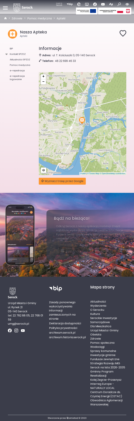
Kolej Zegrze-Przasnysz (105, 380)
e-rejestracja (17, 70)
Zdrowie (17, 18)
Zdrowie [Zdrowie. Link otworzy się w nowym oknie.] (95, 339)
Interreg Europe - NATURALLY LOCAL (102, 386)
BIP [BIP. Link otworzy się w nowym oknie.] (11, 48)
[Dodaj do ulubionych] (122, 34)
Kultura (95, 314)
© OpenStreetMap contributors (112, 173)
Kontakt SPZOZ (17, 54)
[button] (82, 120)
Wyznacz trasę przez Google (62, 181)
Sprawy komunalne (103, 351)
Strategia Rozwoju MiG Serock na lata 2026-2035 (107, 365)
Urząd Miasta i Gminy (104, 330)
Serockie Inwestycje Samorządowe (103, 320)
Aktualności (98, 302)
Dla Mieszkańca (100, 326)
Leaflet (83, 173)
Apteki (61, 18)
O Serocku (97, 310)
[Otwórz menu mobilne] (5, 8)
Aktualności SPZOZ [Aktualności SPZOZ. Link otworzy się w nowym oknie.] (20, 59)
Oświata (95, 334)
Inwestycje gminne (102, 355)
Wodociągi (97, 347)
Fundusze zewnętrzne (104, 359)
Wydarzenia (98, 306)
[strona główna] (5, 18)
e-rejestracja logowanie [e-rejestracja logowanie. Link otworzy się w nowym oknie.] (17, 78)
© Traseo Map (93, 173)
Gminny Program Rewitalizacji (101, 374)
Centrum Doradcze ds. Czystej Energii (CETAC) (106, 394)
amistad (72, 418)
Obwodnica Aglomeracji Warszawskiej (106, 402)
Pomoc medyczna (39, 18)
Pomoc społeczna (102, 343)
